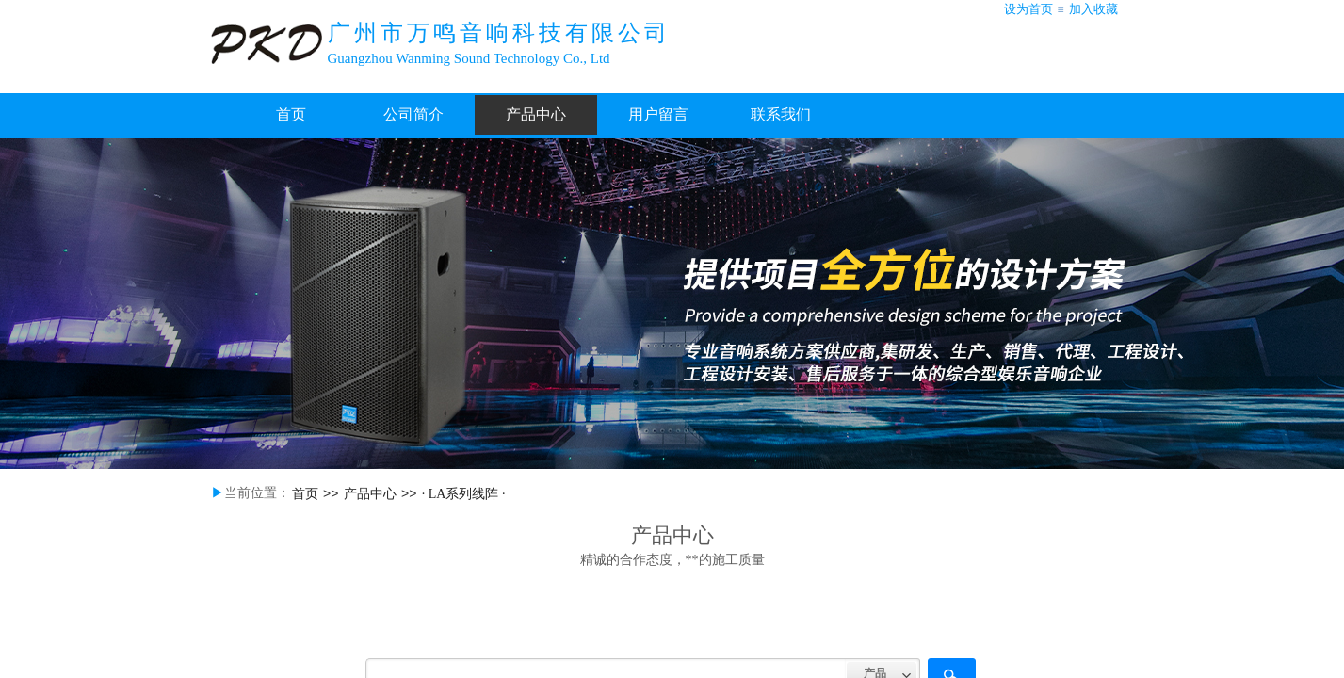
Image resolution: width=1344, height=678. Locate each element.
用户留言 (658, 114)
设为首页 (1028, 9)
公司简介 (413, 114)
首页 (291, 114)
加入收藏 (1093, 9)
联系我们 (781, 114)
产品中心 (536, 114)
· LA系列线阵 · (464, 494)
